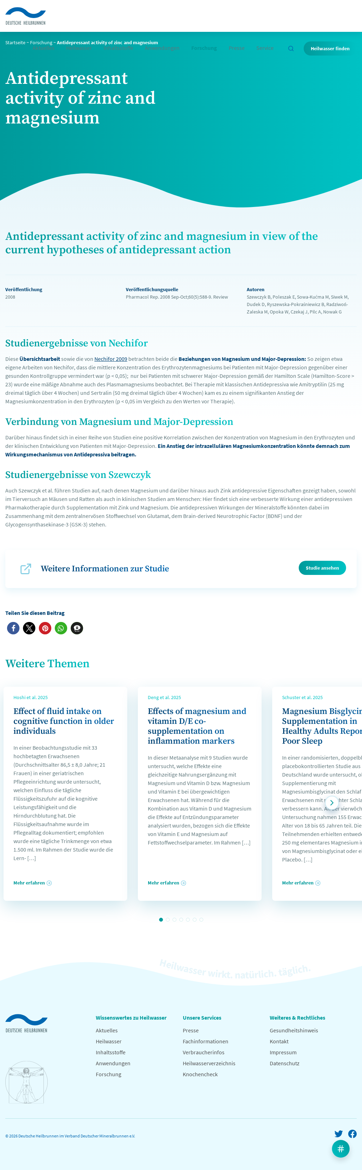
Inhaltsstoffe (118, 47)
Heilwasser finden (330, 48)
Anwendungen (162, 47)
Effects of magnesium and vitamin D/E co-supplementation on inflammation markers (197, 726)
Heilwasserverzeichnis (209, 1063)
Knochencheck (200, 1074)
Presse (237, 47)
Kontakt (279, 1041)
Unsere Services (202, 1017)
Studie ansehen (322, 568)
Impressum (283, 1052)
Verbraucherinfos (203, 1052)
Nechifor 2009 (110, 358)
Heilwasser (79, 47)
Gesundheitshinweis (294, 1030)
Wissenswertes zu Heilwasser (131, 1017)
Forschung (204, 47)
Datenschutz (284, 1063)
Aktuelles (43, 47)
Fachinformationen (205, 1041)
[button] (13, 628)
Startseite (15, 42)
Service (265, 47)
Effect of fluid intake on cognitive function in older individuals (63, 721)
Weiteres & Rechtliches (297, 1017)
